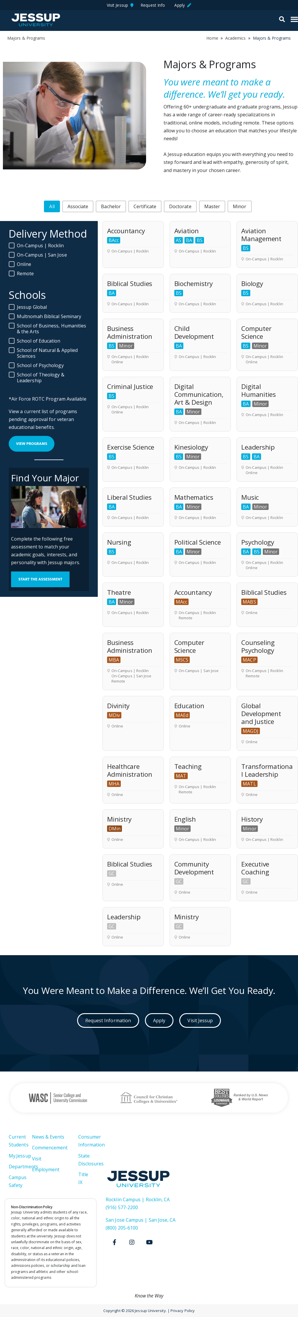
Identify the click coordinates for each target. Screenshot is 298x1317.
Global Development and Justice (261, 713)
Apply (182, 5)
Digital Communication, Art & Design (199, 394)
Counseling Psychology (258, 646)
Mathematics (193, 497)
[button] (52, 206)
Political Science (197, 542)
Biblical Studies (129, 283)
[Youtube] (149, 1242)
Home (212, 38)
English (185, 819)
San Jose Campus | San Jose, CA (140, 1220)
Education (189, 705)
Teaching (188, 766)
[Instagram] (132, 1242)
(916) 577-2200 (122, 1207)
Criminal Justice (130, 386)
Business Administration (129, 332)
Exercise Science (130, 447)
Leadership (258, 447)
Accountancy (126, 230)
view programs (31, 443)
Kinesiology (191, 447)
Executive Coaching (255, 868)
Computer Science (256, 332)
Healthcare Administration (129, 770)
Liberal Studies (129, 497)
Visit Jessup (120, 5)
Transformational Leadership (266, 770)
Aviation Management (261, 234)
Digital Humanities (258, 390)
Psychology (257, 542)
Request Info (154, 5)
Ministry (119, 819)
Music (250, 497)
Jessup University (35, 20)
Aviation (186, 230)
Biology (252, 283)
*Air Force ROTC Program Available (47, 399)
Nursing (119, 542)
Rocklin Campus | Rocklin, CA (138, 1199)
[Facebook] (114, 1242)
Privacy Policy (183, 1310)
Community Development (194, 868)
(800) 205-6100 (122, 1228)
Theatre (119, 592)
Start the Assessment (40, 579)
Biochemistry (193, 283)
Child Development (194, 332)
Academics (235, 38)
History (251, 819)
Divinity (118, 705)
